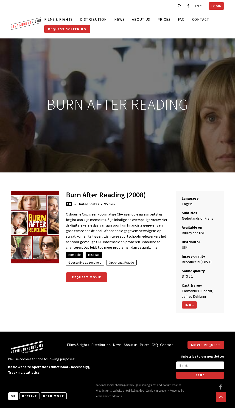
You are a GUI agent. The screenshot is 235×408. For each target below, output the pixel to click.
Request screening (67, 29)
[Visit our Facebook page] (188, 6)
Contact (200, 19)
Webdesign (102, 390)
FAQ (181, 19)
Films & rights (58, 19)
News (119, 19)
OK (13, 396)
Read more (53, 396)
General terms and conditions (103, 396)
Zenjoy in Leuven (156, 390)
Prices (164, 19)
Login (216, 6)
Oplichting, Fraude (121, 262)
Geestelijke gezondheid (84, 262)
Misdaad (94, 255)
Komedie (74, 255)
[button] (221, 397)
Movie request (206, 345)
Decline (29, 396)
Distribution (93, 19)
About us (141, 19)
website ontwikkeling (126, 390)
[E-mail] (200, 365)
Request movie (86, 277)
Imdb (189, 305)
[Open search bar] (179, 6)
